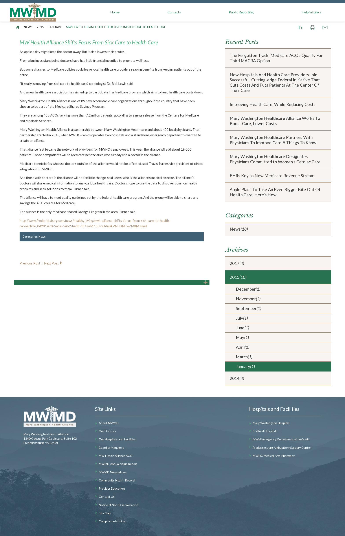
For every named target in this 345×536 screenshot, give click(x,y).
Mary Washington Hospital (271, 423)
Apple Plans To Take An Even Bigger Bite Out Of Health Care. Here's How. (275, 192)
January (55, 27)
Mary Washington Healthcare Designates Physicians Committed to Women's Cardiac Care (275, 159)
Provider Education (112, 488)
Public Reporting (241, 12)
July (242, 318)
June (242, 327)
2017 (237, 263)
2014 (237, 378)
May (242, 337)
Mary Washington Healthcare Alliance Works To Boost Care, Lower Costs (275, 121)
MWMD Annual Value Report (118, 464)
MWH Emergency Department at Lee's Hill (281, 439)
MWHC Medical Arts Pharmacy (274, 456)
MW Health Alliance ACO (115, 456)
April (242, 347)
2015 (40, 27)
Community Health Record (117, 480)
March (244, 356)
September (248, 308)
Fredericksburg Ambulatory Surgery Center (282, 447)
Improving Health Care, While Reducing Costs (273, 104)
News (28, 27)
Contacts (174, 12)
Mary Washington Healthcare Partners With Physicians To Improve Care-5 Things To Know (273, 140)
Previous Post (30, 263)
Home (114, 12)
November (248, 298)
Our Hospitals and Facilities (117, 439)
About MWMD (109, 423)
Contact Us (107, 496)
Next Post (53, 263)
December (248, 289)
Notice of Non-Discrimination (118, 505)
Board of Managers (111, 447)
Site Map (105, 513)
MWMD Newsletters (113, 472)
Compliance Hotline (112, 521)
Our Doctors (107, 431)
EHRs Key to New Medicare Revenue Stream (272, 175)
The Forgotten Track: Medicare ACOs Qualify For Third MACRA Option (276, 58)
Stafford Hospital (264, 431)
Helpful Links (311, 12)
